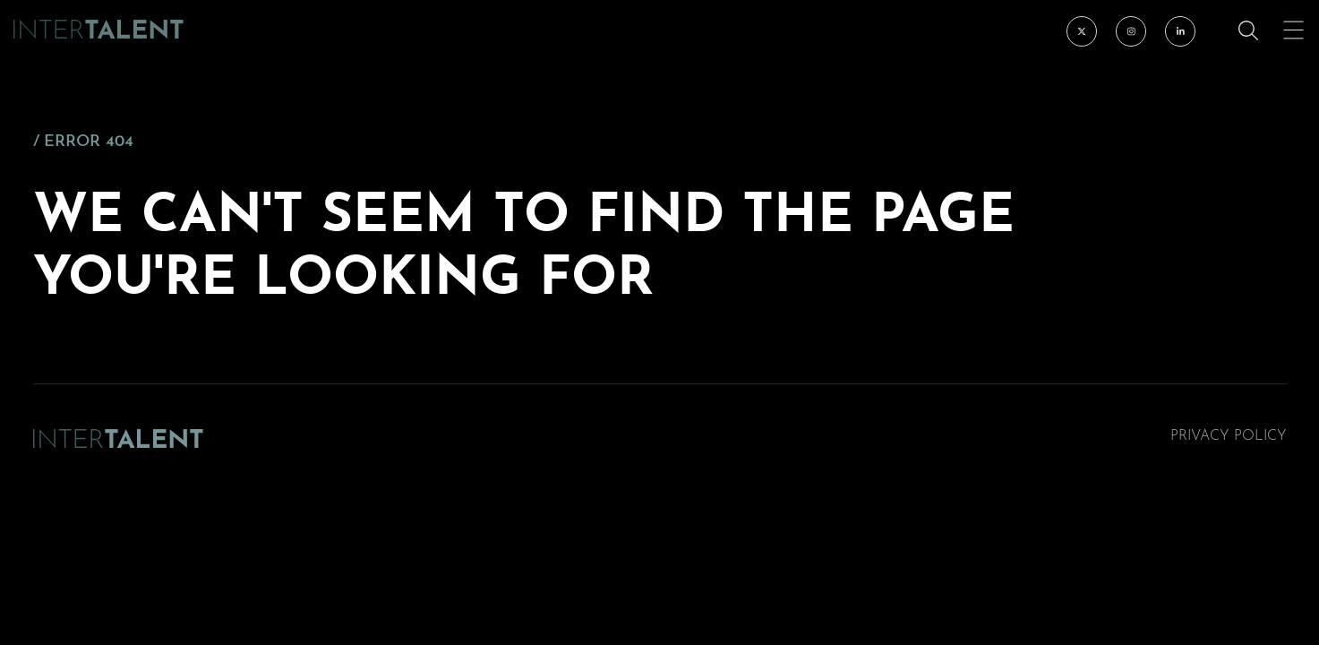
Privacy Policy (1228, 436)
